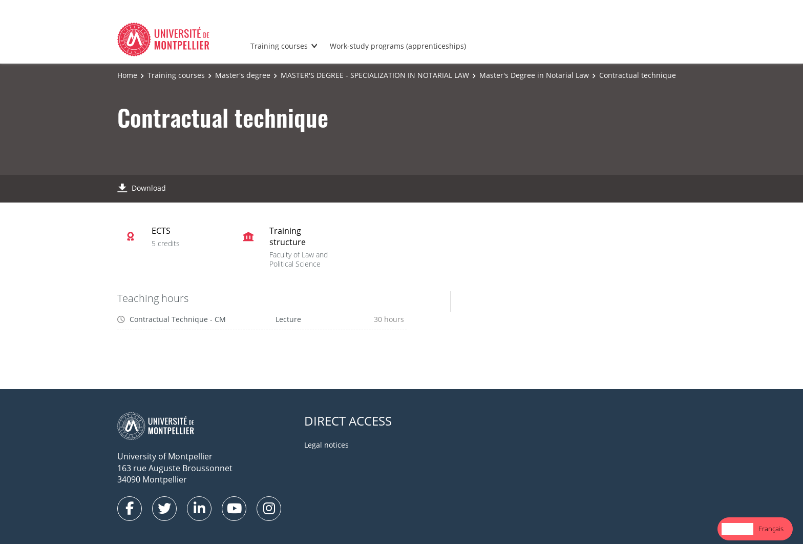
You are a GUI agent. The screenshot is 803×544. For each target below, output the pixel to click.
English (737, 528)
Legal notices (326, 445)
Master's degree (242, 75)
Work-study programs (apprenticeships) (398, 46)
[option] (771, 529)
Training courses (279, 46)
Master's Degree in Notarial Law (534, 75)
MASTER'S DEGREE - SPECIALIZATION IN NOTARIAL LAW (375, 75)
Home (127, 75)
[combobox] (737, 529)
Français (771, 528)
